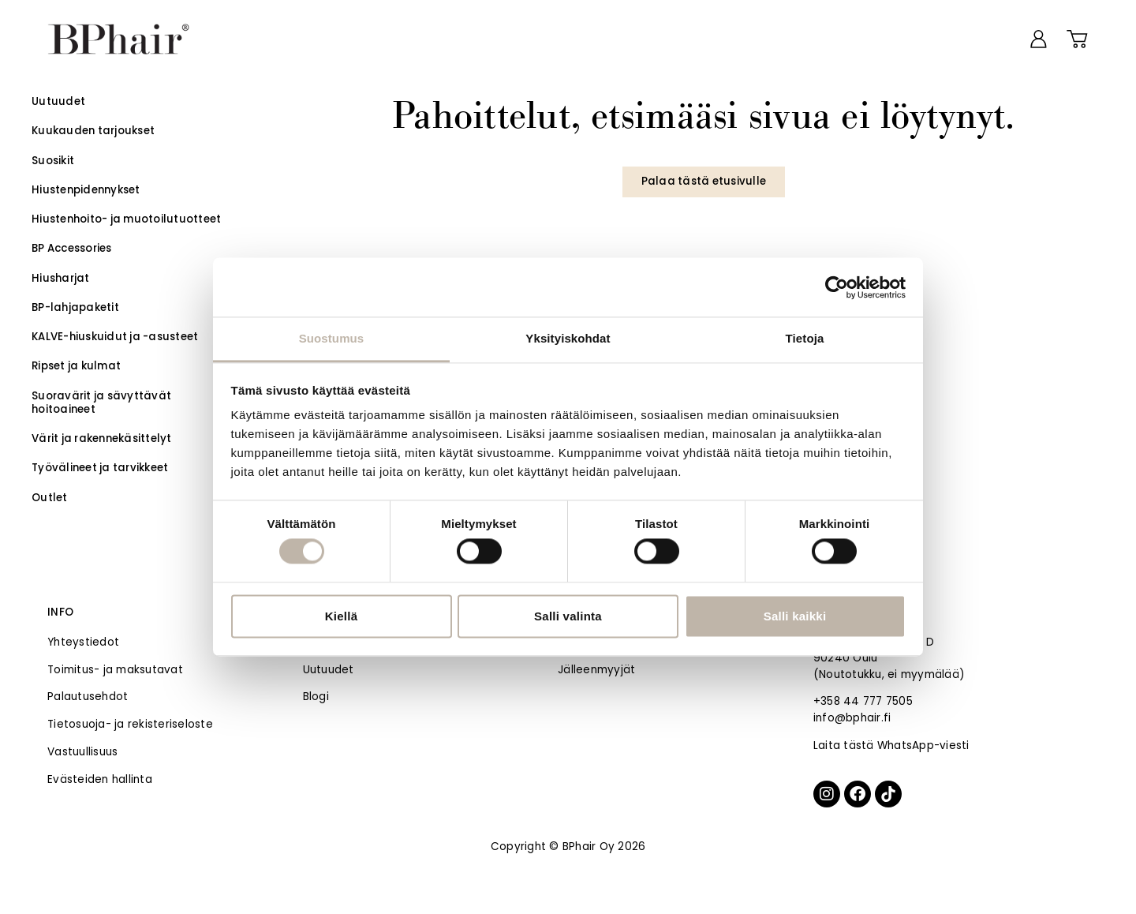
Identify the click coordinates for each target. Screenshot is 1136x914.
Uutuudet (328, 669)
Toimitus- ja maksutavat (115, 669)
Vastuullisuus (82, 751)
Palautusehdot (87, 696)
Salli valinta (568, 616)
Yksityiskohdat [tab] (567, 338)
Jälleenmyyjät (596, 669)
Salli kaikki (795, 616)
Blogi (316, 696)
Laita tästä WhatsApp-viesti (891, 745)
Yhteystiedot (83, 642)
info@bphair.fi (852, 717)
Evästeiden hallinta (99, 779)
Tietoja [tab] (805, 338)
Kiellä (341, 616)
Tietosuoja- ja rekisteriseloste (130, 724)
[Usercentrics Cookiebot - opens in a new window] (837, 287)
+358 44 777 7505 (863, 701)
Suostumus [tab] (331, 338)
